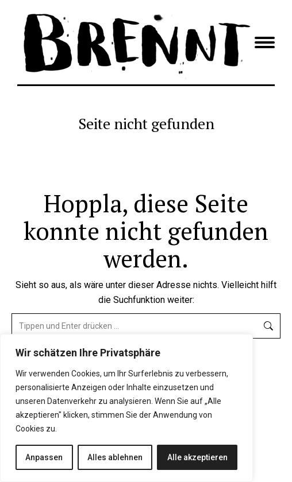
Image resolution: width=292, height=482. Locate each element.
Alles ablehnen (115, 457)
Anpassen (44, 457)
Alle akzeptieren (197, 457)
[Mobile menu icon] (265, 42)
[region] (126, 408)
